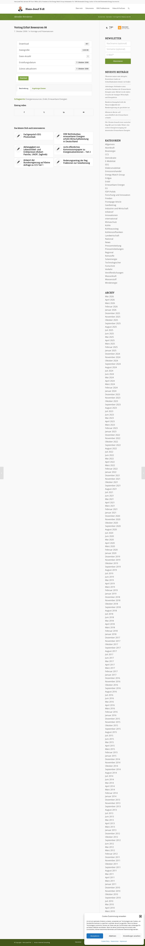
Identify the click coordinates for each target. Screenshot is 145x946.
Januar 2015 (110, 756)
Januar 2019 (110, 594)
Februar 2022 (111, 469)
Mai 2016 (109, 702)
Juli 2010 (109, 901)
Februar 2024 (111, 388)
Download (23, 78)
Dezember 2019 (112, 557)
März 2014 (110, 790)
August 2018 (111, 611)
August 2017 (111, 651)
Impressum (123, 941)
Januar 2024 (110, 391)
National (109, 239)
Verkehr (108, 269)
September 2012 (113, 840)
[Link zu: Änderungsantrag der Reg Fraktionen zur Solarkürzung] (73, 162)
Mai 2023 (109, 418)
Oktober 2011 (111, 864)
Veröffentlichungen (114, 273)
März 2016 (110, 709)
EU (106, 188)
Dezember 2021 (112, 476)
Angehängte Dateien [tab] (39, 88)
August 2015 (111, 732)
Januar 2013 (110, 830)
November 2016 (112, 682)
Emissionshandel (113, 171)
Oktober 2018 (111, 604)
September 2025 (113, 324)
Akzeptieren (94, 936)
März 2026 (110, 303)
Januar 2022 (110, 472)
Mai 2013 (109, 820)
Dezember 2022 (112, 435)
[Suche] (128, 9)
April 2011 (110, 878)
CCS (107, 155)
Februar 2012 (111, 854)
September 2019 (113, 567)
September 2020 (113, 526)
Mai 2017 (109, 661)
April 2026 (110, 300)
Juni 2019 (109, 577)
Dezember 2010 (112, 888)
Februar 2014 (111, 793)
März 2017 (110, 668)
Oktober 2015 (111, 726)
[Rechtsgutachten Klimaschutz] (2, 473)
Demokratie (110, 158)
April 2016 (110, 705)
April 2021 (110, 503)
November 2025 (112, 317)
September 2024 (113, 364)
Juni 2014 (109, 780)
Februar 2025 (111, 347)
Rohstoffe (109, 256)
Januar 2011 (110, 884)
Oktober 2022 (111, 442)
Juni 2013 (109, 817)
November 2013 (112, 803)
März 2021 (110, 506)
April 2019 (110, 584)
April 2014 (110, 786)
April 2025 (110, 341)
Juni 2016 (109, 698)
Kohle (108, 225)
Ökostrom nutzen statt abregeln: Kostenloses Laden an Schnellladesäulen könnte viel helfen (117, 79)
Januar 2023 (110, 432)
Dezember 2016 (112, 678)
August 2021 (111, 489)
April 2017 (110, 665)
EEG (107, 165)
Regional (109, 253)
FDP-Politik (110, 192)
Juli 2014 (109, 776)
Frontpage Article (113, 202)
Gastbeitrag (110, 205)
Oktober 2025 (111, 320)
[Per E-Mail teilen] (84, 112)
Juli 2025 (109, 330)
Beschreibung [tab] (23, 88)
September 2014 (113, 769)
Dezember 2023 (112, 395)
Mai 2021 (109, 499)
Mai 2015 (109, 742)
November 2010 (112, 891)
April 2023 (110, 422)
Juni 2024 (109, 374)
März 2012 (110, 851)
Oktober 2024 (111, 361)
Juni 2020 (109, 536)
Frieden (108, 199)
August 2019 (111, 570)
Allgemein (110, 144)
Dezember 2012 (112, 834)
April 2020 (110, 543)
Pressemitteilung (113, 246)
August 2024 (111, 367)
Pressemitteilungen (114, 249)
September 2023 (113, 405)
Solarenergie (111, 259)
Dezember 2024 (112, 354)
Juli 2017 (109, 655)
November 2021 (112, 479)
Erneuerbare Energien (57, 99)
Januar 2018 (110, 634)
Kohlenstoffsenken (114, 232)
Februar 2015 (111, 753)
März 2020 (110, 546)
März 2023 (110, 425)
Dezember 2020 (112, 516)
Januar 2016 (110, 715)
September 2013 (113, 807)
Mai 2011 (109, 874)
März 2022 (110, 465)
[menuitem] (79, 9)
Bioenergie (110, 151)
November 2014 (112, 763)
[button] (140, 916)
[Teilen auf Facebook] (24, 112)
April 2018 (110, 624)
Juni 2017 (109, 658)
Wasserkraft (110, 276)
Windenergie (111, 283)
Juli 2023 (109, 411)
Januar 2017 (110, 675)
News (107, 242)
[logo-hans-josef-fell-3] (31, 9)
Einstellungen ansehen (131, 936)
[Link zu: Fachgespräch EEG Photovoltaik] (34, 136)
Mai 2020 (109, 540)
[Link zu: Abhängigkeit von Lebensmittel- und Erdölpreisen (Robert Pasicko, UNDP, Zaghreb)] (34, 151)
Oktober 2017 (111, 644)
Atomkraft (110, 148)
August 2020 (111, 530)
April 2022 (110, 462)
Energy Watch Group (115, 175)
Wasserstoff (110, 280)
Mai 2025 (109, 337)
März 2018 (110, 628)
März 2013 (110, 827)
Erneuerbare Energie (115, 185)
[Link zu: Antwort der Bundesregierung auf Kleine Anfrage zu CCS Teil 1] (34, 163)
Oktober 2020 (111, 523)
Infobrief (109, 212)
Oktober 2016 (111, 685)
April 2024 (110, 381)
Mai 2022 (109, 459)
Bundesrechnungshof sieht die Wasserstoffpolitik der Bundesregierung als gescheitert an (117, 104)
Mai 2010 (109, 905)
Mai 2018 (109, 621)
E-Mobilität (110, 161)
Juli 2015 (109, 736)
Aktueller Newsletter (23, 17)
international (111, 219)
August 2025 (111, 327)
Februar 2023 (111, 428)
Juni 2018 (109, 617)
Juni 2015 (109, 739)
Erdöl (45, 99)
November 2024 (112, 357)
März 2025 (110, 344)
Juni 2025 (109, 334)
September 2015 (113, 729)
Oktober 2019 (111, 563)
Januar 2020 (110, 553)
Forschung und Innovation (117, 195)
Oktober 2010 (111, 894)
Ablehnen (112, 936)
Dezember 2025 (112, 313)
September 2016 (113, 688)
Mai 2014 (109, 783)
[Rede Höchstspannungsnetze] (143, 473)
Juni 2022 (109, 455)
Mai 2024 (109, 378)
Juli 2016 (109, 695)
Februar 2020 (111, 550)
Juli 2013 (109, 813)
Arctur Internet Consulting (42, 942)
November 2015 (112, 722)
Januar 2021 (110, 513)
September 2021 (113, 486)
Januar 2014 (110, 796)
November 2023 (112, 398)
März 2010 (110, 911)
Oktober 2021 (111, 482)
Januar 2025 (110, 351)
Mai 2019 (109, 580)
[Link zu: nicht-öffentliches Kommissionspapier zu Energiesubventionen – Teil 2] (73, 150)
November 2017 (112, 641)
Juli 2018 (109, 614)
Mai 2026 (109, 297)
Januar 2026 (110, 310)
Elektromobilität (112, 168)
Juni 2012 (109, 844)
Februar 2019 (111, 590)
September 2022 (113, 445)
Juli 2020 (109, 533)
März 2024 (110, 384)
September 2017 (113, 648)
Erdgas (108, 178)
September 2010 (113, 898)
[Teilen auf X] (44, 112)
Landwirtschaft (112, 236)
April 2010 (110, 908)
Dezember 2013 (112, 800)
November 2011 (112, 861)
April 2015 (110, 746)
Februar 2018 (111, 631)
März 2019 (110, 587)
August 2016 (111, 692)
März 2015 (110, 749)
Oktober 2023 (111, 401)
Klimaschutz (111, 222)
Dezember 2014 (112, 759)
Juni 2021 (109, 496)
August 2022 (111, 449)
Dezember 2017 (112, 638)
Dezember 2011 (112, 857)
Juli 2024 (109, 371)
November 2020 (112, 520)
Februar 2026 (111, 307)
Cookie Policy (105, 941)
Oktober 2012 (111, 837)
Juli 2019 (109, 574)
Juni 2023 (109, 415)
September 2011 (113, 867)
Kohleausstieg (111, 229)
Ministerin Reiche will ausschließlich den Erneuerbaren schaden (116, 115)
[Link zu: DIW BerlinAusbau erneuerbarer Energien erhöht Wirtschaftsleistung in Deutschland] (73, 138)
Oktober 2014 (111, 766)
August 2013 (111, 810)
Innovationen (111, 215)
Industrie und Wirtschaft (116, 209)
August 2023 (111, 408)
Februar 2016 (111, 712)
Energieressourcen (34, 99)
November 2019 (112, 560)
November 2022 (112, 438)
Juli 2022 (109, 452)
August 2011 (111, 871)
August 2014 (111, 773)
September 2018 (113, 607)
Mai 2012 (109, 847)
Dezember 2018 (112, 597)
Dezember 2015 (112, 719)
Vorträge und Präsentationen (42, 31)
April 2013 (110, 824)
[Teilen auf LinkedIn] (64, 112)
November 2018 (112, 601)
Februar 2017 (111, 672)
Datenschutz (115, 941)
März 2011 (110, 881)
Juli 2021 (109, 492)
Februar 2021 (111, 509)
